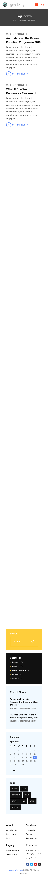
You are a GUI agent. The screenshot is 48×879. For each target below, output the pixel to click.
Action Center (32, 838)
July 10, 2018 (11, 85)
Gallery (9, 838)
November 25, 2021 (17, 708)
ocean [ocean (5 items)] (32, 801)
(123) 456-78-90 (32, 858)
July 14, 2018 (11, 34)
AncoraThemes (16, 870)
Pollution (22, 34)
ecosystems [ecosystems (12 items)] (16, 795)
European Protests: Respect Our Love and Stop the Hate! (24, 702)
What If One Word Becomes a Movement (21, 91)
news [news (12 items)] (23, 801)
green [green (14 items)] (27, 795)
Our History (11, 834)
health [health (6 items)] (14, 801)
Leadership (31, 830)
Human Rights (30, 708)
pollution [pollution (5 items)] (15, 807)
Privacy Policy (12, 850)
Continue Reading (20, 74)
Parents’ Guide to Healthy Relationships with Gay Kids (24, 716)
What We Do (11, 830)
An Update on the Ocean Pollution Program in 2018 (23, 40)
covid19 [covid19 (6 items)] (14, 789)
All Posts (22, 20)
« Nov (13, 770)
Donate (29, 834)
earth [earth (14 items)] (24, 789)
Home (14, 20)
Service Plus (11, 854)
